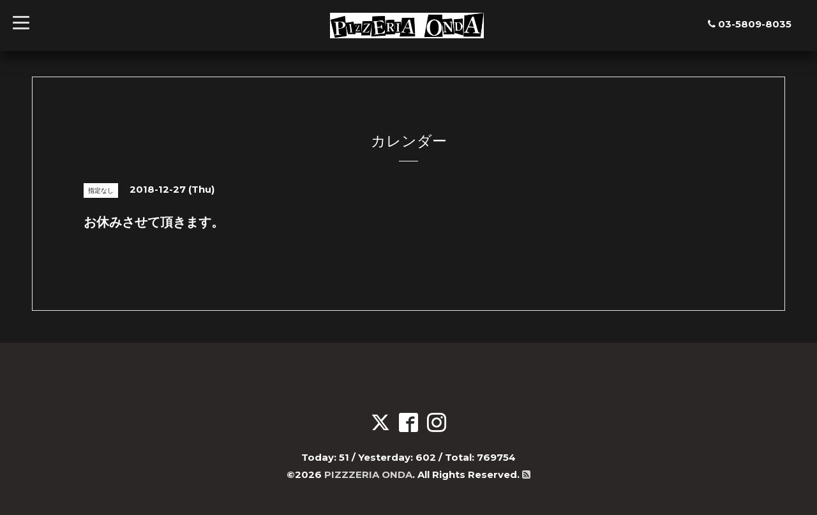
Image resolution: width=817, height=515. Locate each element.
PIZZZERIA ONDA (368, 474)
